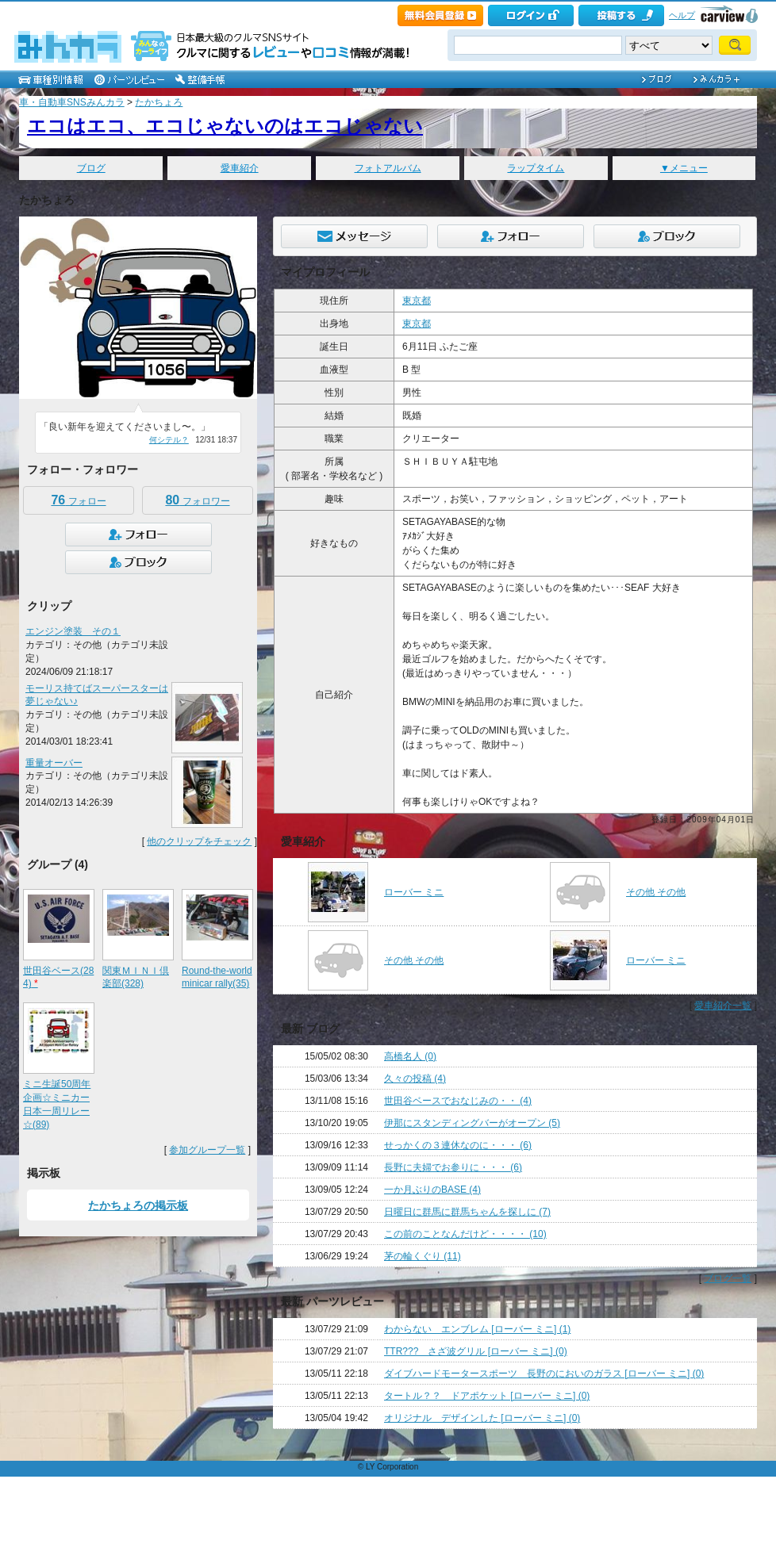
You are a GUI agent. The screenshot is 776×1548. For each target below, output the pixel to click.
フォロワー (197, 500)
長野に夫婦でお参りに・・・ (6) (453, 1167)
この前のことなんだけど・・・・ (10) (465, 1234)
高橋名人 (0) (410, 1056)
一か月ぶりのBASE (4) (432, 1189)
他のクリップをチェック (199, 841)
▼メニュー (684, 168)
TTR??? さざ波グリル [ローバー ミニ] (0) (475, 1351)
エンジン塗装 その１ (73, 631)
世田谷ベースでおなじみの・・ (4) (458, 1100)
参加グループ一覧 (207, 1149)
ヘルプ (682, 15)
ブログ (91, 168)
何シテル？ (169, 439)
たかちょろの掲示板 (138, 1205)
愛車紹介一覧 (722, 1005)
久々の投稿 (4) (415, 1078)
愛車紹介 (240, 168)
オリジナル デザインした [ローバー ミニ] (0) (482, 1417)
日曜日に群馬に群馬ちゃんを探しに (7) (467, 1211)
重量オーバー (54, 762)
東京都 (416, 300)
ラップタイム (535, 168)
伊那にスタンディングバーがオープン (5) (472, 1122)
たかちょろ (158, 102)
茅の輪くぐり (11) (422, 1256)
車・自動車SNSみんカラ (72, 102)
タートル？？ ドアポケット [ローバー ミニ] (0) (487, 1395)
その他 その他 (656, 892)
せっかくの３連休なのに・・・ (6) (458, 1145)
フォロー (78, 500)
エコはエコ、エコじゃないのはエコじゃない (225, 125)
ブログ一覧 (727, 1278)
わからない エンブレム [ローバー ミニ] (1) (477, 1329)
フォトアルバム (388, 168)
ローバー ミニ (414, 892)
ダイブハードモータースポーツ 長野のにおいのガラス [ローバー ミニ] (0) (544, 1373)
